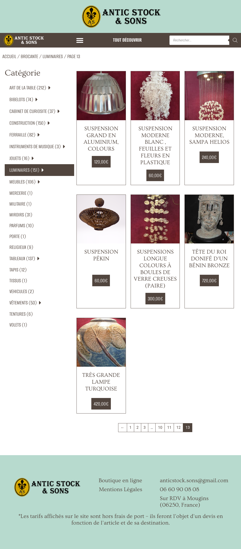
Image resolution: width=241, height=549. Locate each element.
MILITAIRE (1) (20, 203)
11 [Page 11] (169, 427)
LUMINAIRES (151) (26, 170)
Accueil (9, 56)
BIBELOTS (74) (23, 99)
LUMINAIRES (53, 56)
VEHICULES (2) (21, 291)
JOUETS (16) (21, 158)
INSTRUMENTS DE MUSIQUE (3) (37, 146)
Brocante (29, 56)
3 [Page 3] (145, 427)
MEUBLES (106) (24, 182)
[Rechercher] (235, 40)
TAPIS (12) (18, 269)
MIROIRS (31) (20, 214)
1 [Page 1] (130, 427)
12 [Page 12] (178, 427)
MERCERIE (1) (20, 193)
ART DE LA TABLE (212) (30, 88)
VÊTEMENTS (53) (25, 303)
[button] (79, 40)
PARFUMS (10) (21, 225)
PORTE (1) (17, 236)
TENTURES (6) (21, 313)
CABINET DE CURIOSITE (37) (34, 111)
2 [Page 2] (138, 427)
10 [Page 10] (160, 427)
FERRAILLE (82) (24, 135)
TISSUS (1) (18, 280)
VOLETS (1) (18, 324)
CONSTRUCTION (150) (29, 123)
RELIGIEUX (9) (21, 247)
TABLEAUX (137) (24, 258)
